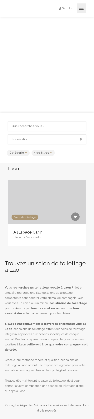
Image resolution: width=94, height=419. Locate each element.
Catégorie (16, 152)
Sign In (65, 8)
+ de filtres (41, 152)
